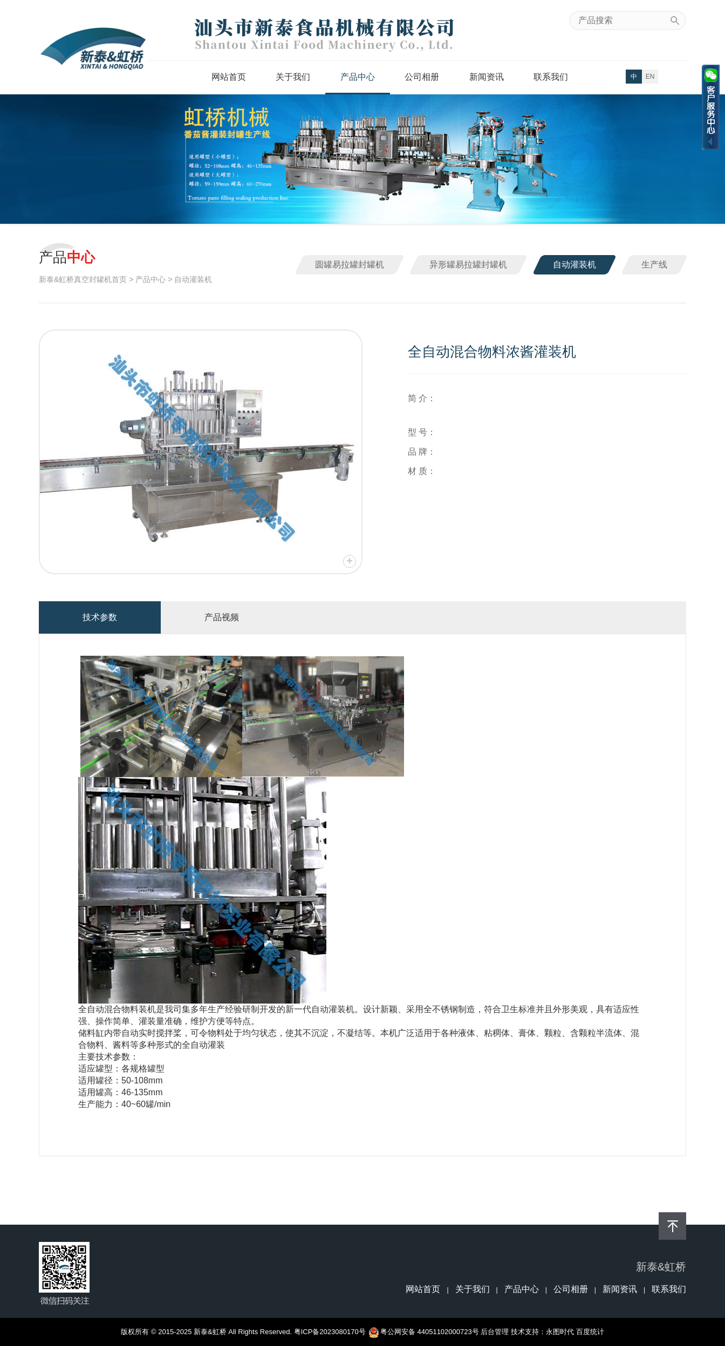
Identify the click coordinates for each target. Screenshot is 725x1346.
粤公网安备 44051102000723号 (424, 1332)
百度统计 (590, 1332)
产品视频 (221, 617)
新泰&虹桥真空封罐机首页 (83, 279)
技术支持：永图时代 (542, 1332)
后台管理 (495, 1332)
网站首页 (228, 76)
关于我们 (293, 76)
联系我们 (551, 76)
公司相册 (422, 76)
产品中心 (357, 76)
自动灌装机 (574, 264)
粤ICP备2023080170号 (330, 1332)
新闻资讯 (486, 76)
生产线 (654, 264)
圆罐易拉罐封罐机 (349, 264)
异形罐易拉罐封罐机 (468, 264)
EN (650, 76)
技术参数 (100, 617)
